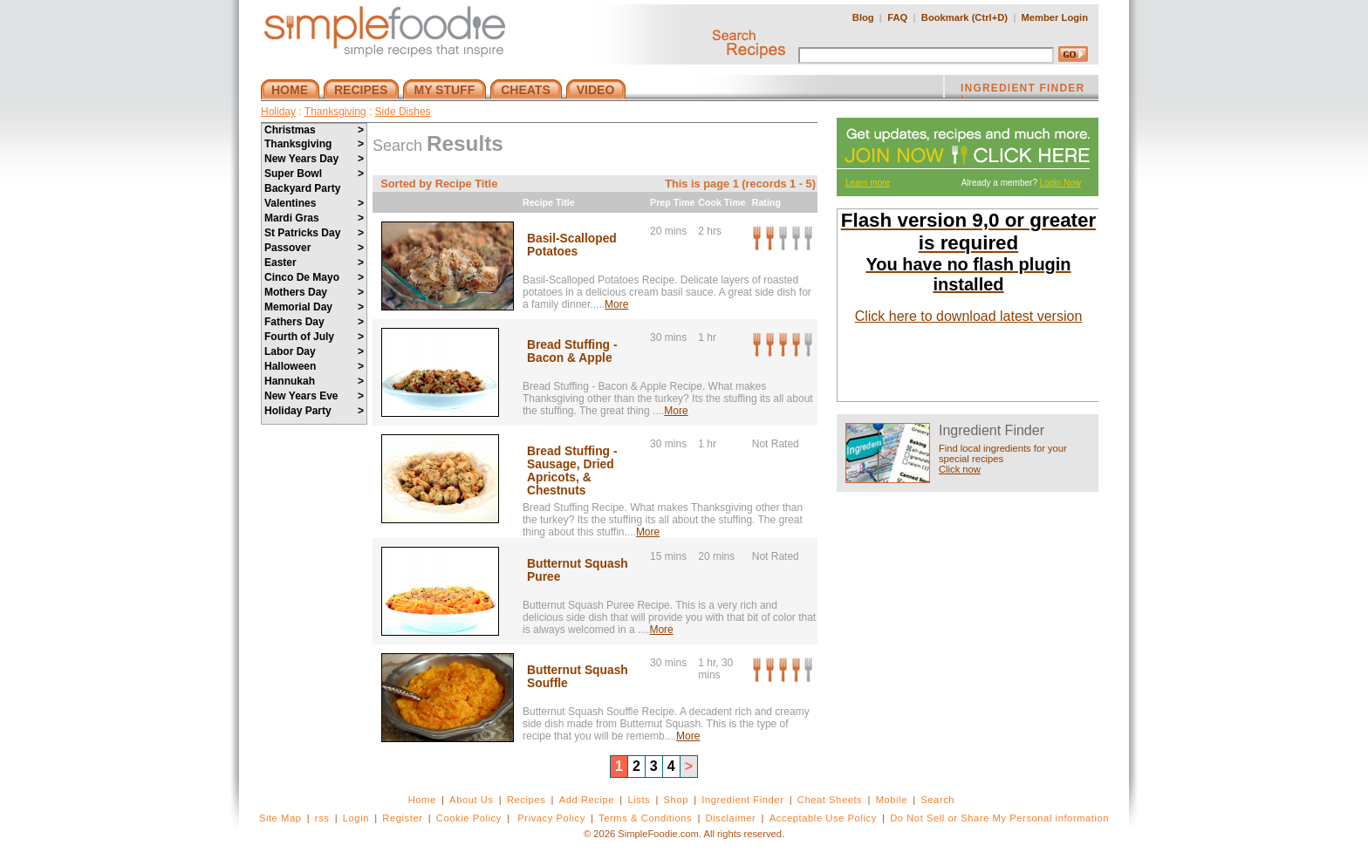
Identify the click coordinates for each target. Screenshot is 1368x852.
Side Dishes (403, 112)
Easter (314, 262)
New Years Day (314, 159)
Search (937, 799)
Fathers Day (314, 322)
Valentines (314, 203)
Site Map (280, 818)
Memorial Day (314, 307)
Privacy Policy (551, 818)
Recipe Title (549, 202)
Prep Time (672, 202)
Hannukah (314, 381)
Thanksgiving (335, 112)
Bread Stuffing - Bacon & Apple (572, 351)
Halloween (314, 366)
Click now (960, 469)
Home (422, 799)
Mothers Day (314, 292)
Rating (766, 202)
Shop (676, 799)
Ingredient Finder (742, 799)
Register (402, 818)
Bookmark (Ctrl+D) (964, 17)
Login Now (1060, 182)
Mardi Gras (314, 218)
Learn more (867, 182)
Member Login (1055, 17)
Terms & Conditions (645, 818)
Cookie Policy (469, 818)
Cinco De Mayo (314, 277)
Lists (638, 799)
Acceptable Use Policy (823, 818)
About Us (471, 799)
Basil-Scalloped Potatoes (572, 245)
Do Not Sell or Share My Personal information (999, 818)
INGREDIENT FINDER (1022, 90)
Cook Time (721, 202)
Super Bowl (314, 173)
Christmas (314, 130)
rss (322, 818)
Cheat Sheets (830, 799)
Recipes (526, 799)
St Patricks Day (314, 233)
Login (356, 818)
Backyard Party (302, 188)
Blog (863, 17)
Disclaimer (731, 818)
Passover (314, 248)
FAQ (897, 17)
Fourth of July (314, 337)
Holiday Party (314, 411)
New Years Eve (314, 396)
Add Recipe (586, 799)
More (616, 304)
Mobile (891, 799)
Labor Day (314, 351)
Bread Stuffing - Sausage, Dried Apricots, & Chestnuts (572, 471)
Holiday (278, 112)
